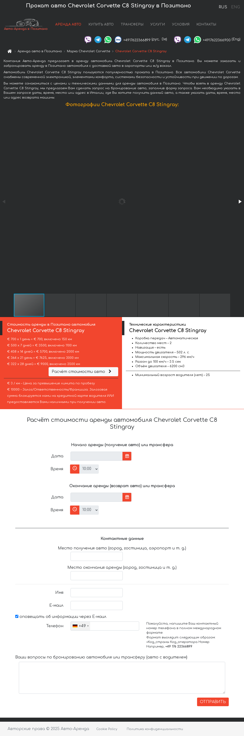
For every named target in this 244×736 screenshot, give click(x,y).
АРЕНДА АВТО (68, 24)
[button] (240, 201)
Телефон (54, 626)
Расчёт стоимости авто (82, 372)
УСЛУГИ (157, 24)
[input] (97, 456)
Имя (59, 592)
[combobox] (80, 626)
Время (57, 469)
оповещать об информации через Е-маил (60, 617)
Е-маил (56, 605)
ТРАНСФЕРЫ (132, 24)
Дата (57, 456)
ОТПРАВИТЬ (213, 702)
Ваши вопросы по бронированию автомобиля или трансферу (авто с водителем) (101, 657)
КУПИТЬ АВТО (101, 24)
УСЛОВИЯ (180, 24)
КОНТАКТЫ (206, 24)
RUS (223, 7)
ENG (235, 7)
